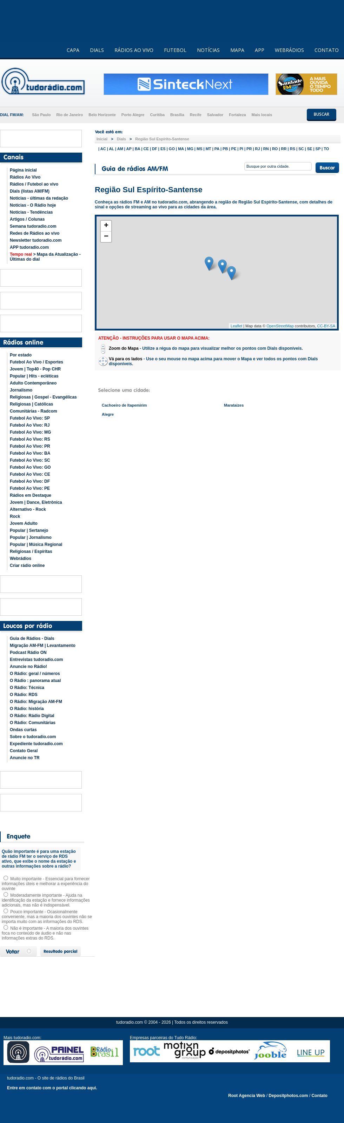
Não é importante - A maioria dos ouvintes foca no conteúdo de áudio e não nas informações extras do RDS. (45, 933)
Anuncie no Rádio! (28, 666)
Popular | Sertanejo (29, 530)
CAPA (73, 50)
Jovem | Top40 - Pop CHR (35, 369)
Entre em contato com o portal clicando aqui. (52, 1087)
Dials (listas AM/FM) (29, 191)
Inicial (102, 139)
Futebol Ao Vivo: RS (30, 439)
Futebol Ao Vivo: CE (30, 474)
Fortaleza (237, 115)
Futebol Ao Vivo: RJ (29, 425)
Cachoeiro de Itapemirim (124, 405)
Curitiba (157, 115)
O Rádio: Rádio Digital (32, 715)
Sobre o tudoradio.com (33, 736)
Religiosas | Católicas (31, 404)
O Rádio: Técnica (27, 687)
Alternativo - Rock (28, 509)
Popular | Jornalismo (31, 537)
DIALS (97, 50)
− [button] (106, 237)
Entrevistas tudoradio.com (36, 659)
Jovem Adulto (24, 523)
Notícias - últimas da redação (39, 198)
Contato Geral (24, 750)
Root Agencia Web (246, 1095)
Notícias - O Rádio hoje (33, 205)
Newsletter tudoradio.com (35, 240)
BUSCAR (321, 114)
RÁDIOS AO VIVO (133, 50)
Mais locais (262, 115)
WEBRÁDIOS (289, 50)
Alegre (108, 414)
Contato (319, 1095)
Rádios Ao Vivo (25, 177)
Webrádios (20, 558)
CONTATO (327, 50)
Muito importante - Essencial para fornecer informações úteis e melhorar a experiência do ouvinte (46, 883)
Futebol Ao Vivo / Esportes (36, 362)
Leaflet (236, 326)
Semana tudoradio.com (33, 226)
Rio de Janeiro (69, 115)
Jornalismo (21, 390)
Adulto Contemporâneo (33, 383)
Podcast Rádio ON (28, 652)
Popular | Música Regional (36, 544)
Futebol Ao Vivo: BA (30, 453)
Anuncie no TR (25, 757)
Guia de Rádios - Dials (32, 638)
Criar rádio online (27, 565)
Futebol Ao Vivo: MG (30, 432)
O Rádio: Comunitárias (32, 722)
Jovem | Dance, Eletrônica (36, 502)
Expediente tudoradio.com (36, 743)
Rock (15, 516)
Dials (121, 139)
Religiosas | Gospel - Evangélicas (43, 397)
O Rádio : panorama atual (35, 680)
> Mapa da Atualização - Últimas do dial (45, 257)
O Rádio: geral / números (35, 673)
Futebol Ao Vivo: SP (30, 418)
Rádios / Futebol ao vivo (34, 184)
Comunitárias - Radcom (33, 411)
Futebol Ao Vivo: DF (30, 481)
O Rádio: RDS (24, 694)
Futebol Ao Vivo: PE (30, 488)
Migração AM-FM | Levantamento (42, 645)
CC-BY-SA (326, 326)
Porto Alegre (133, 115)
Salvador (215, 115)
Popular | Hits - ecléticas (34, 376)
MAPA (237, 50)
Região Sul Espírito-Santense (162, 139)
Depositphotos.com (288, 1095)
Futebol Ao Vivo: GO (30, 467)
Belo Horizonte (102, 115)
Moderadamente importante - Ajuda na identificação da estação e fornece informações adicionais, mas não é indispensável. (46, 900)
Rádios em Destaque (30, 495)
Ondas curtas (23, 729)
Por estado (21, 355)
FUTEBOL (175, 50)
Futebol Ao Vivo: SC (30, 460)
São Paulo (41, 115)
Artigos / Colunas (27, 219)
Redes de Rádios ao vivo (34, 233)
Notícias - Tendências (31, 212)
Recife (195, 115)
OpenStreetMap (280, 326)
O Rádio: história (27, 708)
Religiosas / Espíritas (31, 551)
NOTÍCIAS (208, 50)
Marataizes (234, 405)
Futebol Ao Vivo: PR (30, 446)
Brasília (177, 115)
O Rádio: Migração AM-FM (36, 701)
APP (259, 50)
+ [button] (106, 226)
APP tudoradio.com (29, 247)
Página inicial (23, 170)
